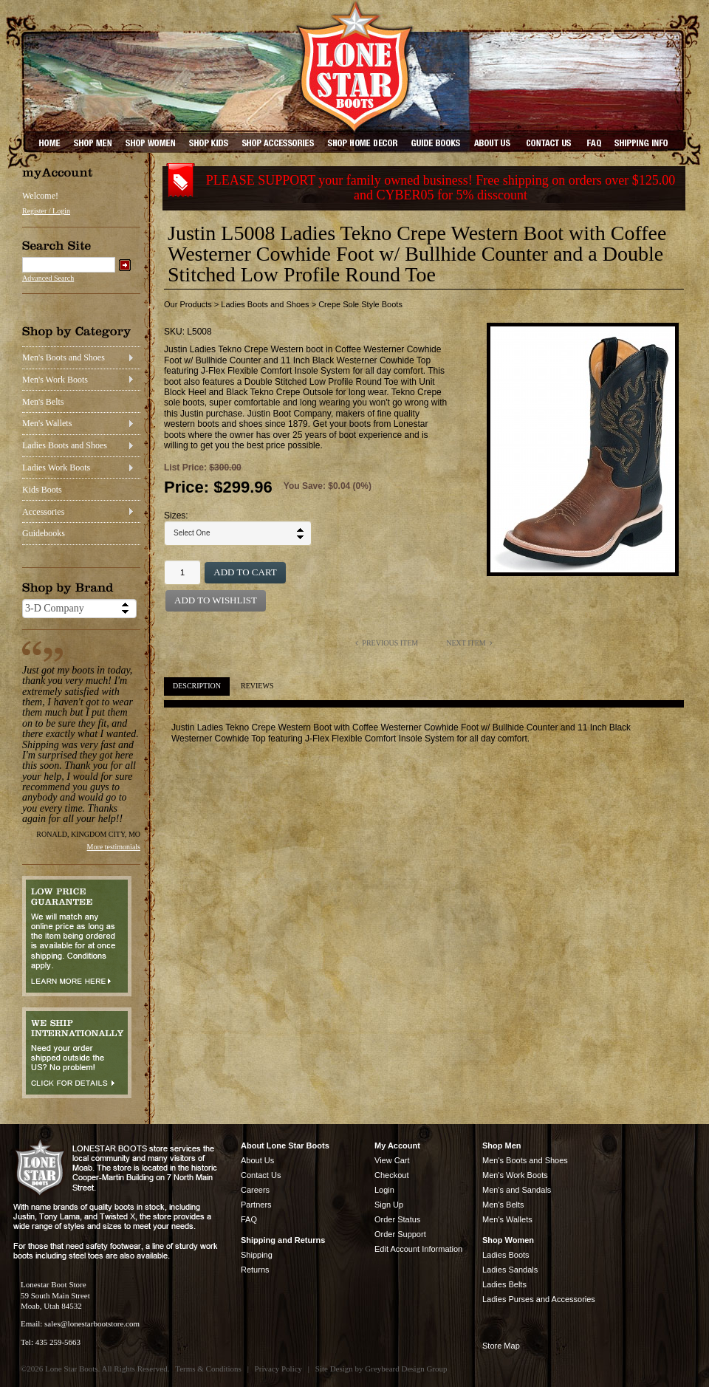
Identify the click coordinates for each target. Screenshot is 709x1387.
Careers (255, 1189)
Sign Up (388, 1204)
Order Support (400, 1234)
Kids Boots (42, 489)
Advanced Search (48, 278)
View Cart (391, 1160)
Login (384, 1189)
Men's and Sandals (516, 1189)
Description (197, 686)
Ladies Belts (504, 1284)
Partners (256, 1204)
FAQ (249, 1219)
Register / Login (46, 211)
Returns (255, 1269)
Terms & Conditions (208, 1368)
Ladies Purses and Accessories (538, 1299)
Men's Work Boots (55, 379)
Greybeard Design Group (406, 1368)
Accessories (43, 512)
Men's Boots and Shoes (63, 357)
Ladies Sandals (510, 1269)
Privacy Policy (278, 1368)
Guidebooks (43, 533)
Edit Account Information (418, 1248)
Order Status (397, 1219)
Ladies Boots (506, 1254)
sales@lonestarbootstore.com (92, 1323)
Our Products (188, 304)
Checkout (391, 1175)
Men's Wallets (47, 423)
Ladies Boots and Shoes (64, 445)
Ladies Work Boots (56, 467)
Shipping (257, 1254)
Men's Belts (43, 402)
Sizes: (176, 515)
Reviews (257, 686)
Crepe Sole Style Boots (360, 304)
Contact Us (261, 1175)
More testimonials (114, 847)
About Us (257, 1160)
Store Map (501, 1345)
